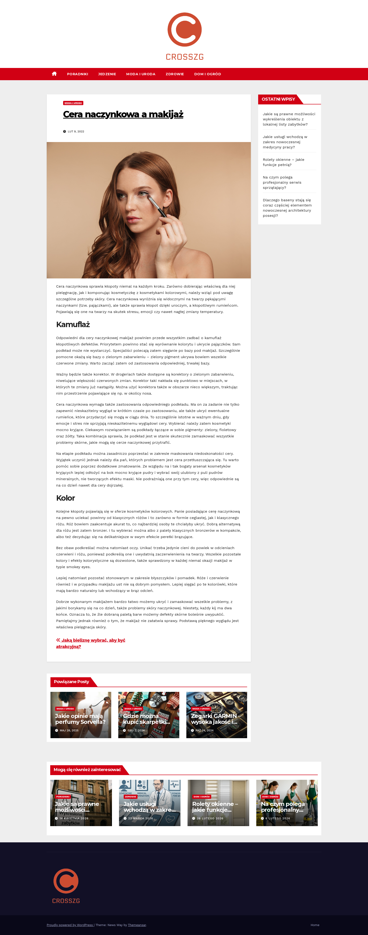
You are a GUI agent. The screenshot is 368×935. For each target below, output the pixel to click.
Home (315, 925)
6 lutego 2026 (277, 818)
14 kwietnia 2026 (74, 818)
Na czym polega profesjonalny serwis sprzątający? (282, 182)
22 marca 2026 (140, 818)
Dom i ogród (207, 74)
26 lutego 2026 (210, 818)
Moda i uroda (140, 74)
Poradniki (77, 74)
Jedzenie (107, 74)
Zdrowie (175, 74)
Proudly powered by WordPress (70, 925)
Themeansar (137, 925)
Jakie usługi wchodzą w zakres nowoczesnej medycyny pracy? (285, 142)
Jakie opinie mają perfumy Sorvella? (80, 719)
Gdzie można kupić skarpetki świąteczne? (144, 722)
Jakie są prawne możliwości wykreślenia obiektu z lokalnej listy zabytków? (289, 119)
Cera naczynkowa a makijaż (123, 114)
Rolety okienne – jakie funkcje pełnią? (215, 809)
